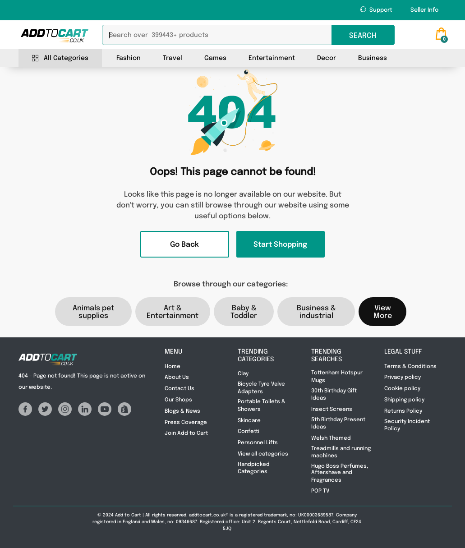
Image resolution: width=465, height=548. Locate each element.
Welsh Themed (331, 438)
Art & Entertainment (172, 312)
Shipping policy (404, 400)
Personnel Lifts (258, 443)
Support (376, 9)
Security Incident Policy (407, 425)
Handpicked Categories (254, 468)
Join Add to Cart (186, 433)
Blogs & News (183, 411)
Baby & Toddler (243, 312)
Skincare (249, 421)
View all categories (264, 454)
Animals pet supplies (93, 312)
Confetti (248, 431)
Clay (243, 374)
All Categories (60, 58)
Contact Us (179, 388)
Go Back (184, 245)
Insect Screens (331, 409)
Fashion (128, 58)
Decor (326, 58)
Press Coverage (186, 422)
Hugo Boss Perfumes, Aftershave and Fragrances (339, 473)
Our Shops (178, 400)
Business (372, 58)
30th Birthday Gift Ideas (334, 394)
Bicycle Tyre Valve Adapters (261, 388)
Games (215, 58)
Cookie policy (402, 388)
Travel (172, 58)
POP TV (320, 491)
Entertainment (272, 58)
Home (172, 366)
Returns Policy (404, 411)
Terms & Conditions (411, 366)
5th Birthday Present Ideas (338, 423)
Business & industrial (316, 312)
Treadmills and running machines (341, 452)
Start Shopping (280, 245)
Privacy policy (402, 377)
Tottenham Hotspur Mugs (337, 376)
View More (382, 312)
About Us (177, 377)
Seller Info (424, 10)
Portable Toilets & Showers (261, 405)
